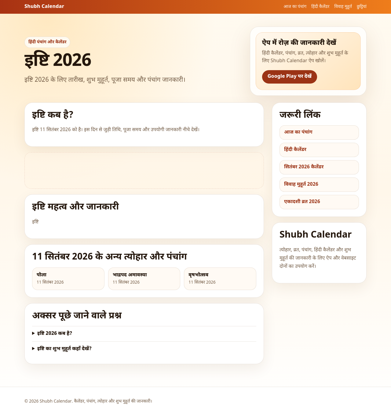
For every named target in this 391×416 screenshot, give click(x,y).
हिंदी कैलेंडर (320, 7)
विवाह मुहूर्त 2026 (301, 184)
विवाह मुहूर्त (343, 7)
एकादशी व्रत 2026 (302, 202)
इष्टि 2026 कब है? (54, 334)
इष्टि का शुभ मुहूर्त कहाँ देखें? (64, 349)
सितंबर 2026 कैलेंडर (303, 167)
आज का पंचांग (294, 7)
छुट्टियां (362, 7)
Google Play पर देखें (290, 77)
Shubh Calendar (44, 7)
